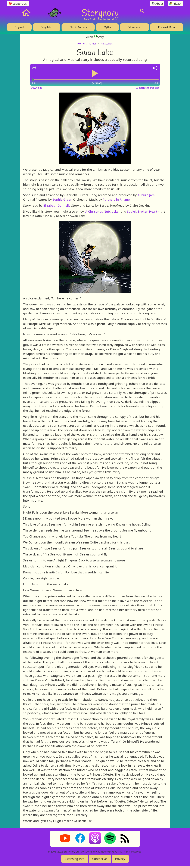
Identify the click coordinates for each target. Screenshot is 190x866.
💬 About (157, 3)
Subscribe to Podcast (147, 87)
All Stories (107, 43)
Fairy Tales (46, 27)
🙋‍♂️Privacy (175, 3)
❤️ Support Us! (18, 3)
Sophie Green (62, 199)
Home (81, 43)
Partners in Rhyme (116, 199)
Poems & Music (166, 27)
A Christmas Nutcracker (102, 211)
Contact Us (100, 859)
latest (92, 43)
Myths (107, 27)
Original (19, 27)
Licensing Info (75, 859)
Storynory (100, 12)
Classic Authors (78, 27)
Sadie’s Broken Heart (142, 211)
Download (36, 87)
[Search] (142, 11)
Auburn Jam (146, 195)
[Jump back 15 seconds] (34, 67)
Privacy (120, 859)
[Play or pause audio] (95, 73)
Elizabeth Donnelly (56, 205)
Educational (134, 27)
